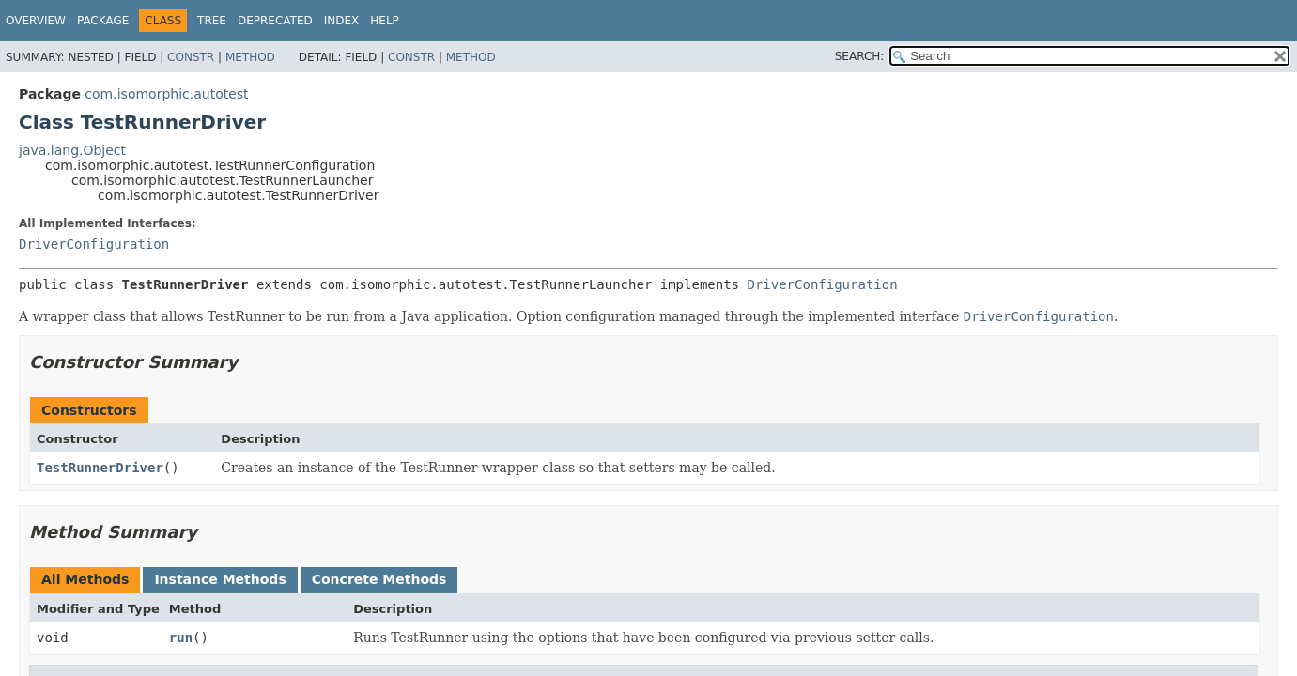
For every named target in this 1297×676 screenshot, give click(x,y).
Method (250, 57)
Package (103, 20)
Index (342, 20)
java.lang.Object (72, 150)
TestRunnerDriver (100, 467)
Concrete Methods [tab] (379, 579)
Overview (36, 20)
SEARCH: (860, 56)
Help (384, 20)
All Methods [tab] (85, 579)
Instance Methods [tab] (220, 579)
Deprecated (275, 20)
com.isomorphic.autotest (166, 93)
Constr (190, 57)
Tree (211, 20)
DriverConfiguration (94, 244)
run (181, 637)
